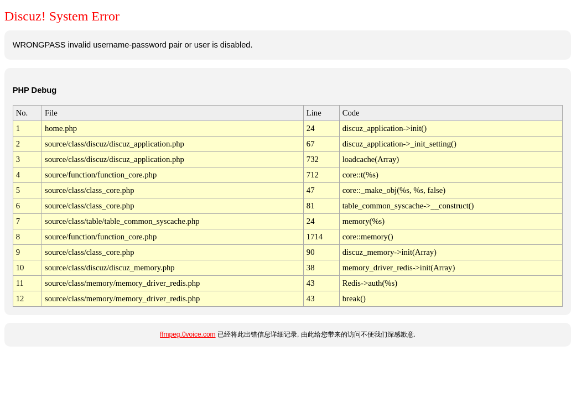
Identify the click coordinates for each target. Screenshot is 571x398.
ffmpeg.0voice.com (188, 334)
